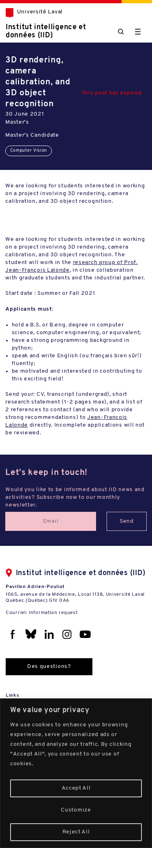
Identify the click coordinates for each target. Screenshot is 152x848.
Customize (76, 810)
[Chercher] (120, 31)
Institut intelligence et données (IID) (46, 31)
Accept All (76, 788)
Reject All (76, 832)
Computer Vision (28, 150)
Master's (17, 122)
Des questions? (49, 666)
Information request (53, 612)
